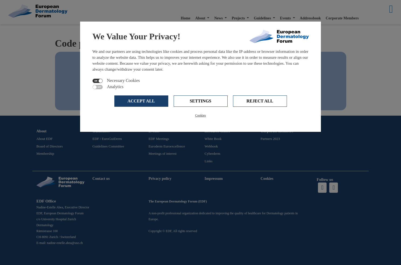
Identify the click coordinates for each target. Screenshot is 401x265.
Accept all (141, 101)
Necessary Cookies (123, 80)
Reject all (259, 101)
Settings (200, 101)
